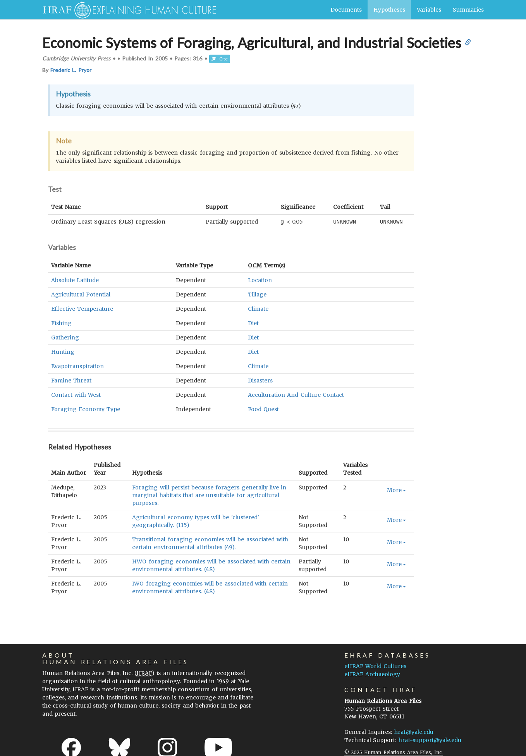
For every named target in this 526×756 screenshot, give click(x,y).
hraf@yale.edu (413, 731)
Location (260, 279)
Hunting (62, 351)
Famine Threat (71, 380)
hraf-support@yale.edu (430, 739)
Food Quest (263, 408)
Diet (253, 322)
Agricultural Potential (80, 294)
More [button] (396, 489)
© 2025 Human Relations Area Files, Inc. (393, 752)
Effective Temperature (82, 308)
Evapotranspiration (77, 365)
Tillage (257, 294)
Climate (258, 308)
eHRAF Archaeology (372, 673)
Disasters (260, 380)
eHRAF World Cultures (375, 665)
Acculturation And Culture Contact (296, 394)
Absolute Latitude (75, 279)
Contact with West (76, 394)
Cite (219, 59)
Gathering (65, 337)
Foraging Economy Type (85, 408)
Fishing (61, 322)
